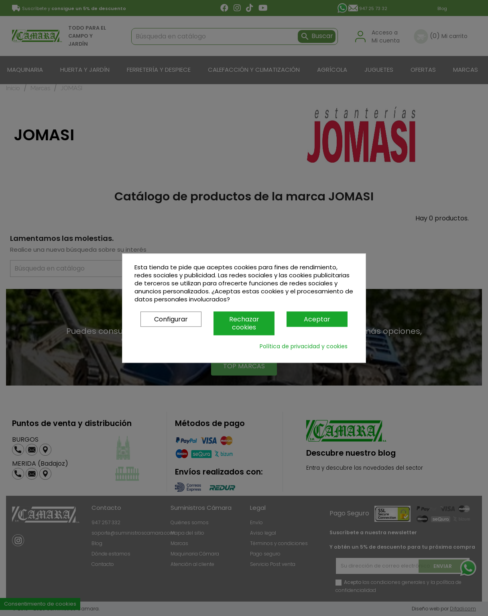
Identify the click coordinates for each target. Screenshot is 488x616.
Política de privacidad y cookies (304, 346)
